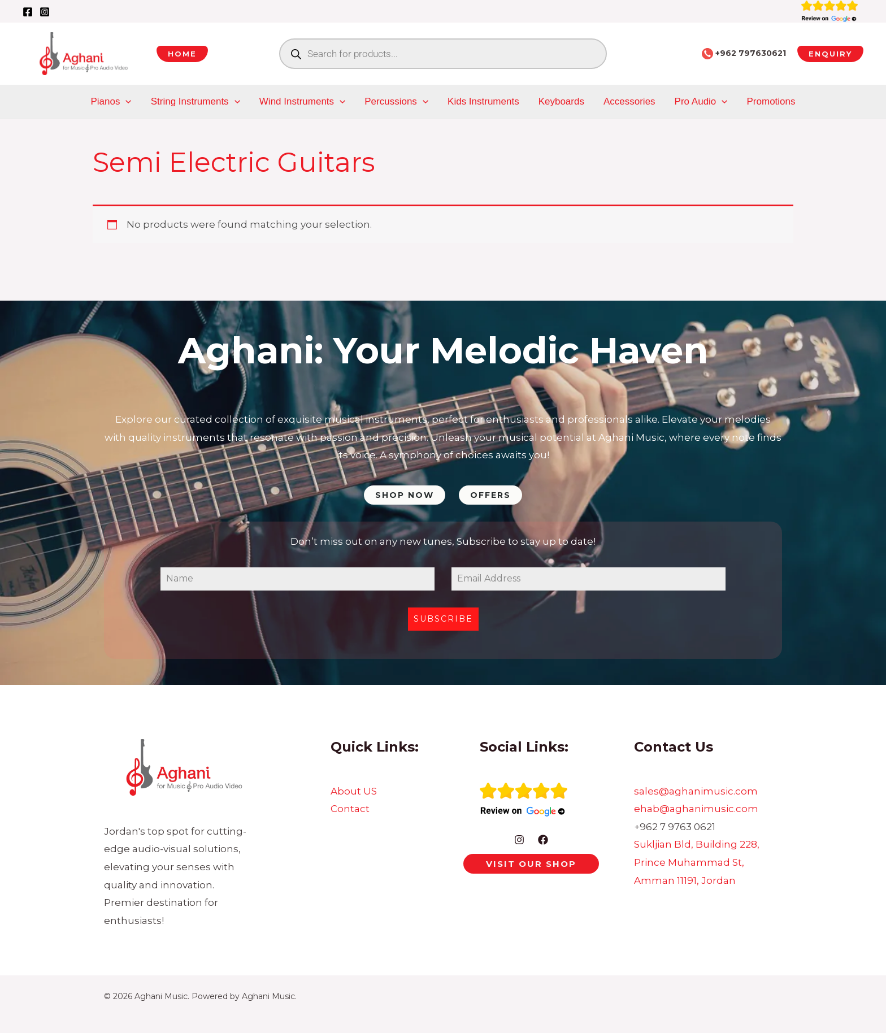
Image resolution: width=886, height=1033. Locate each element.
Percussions (396, 102)
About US (354, 791)
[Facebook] (28, 12)
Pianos (111, 102)
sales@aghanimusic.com (696, 791)
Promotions (771, 101)
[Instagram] (45, 12)
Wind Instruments (302, 102)
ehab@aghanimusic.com (696, 808)
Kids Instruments (483, 101)
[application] (125, 102)
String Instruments (195, 102)
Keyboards (561, 101)
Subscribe (443, 619)
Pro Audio (701, 102)
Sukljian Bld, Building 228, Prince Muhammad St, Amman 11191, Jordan (696, 862)
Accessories (629, 101)
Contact (350, 808)
